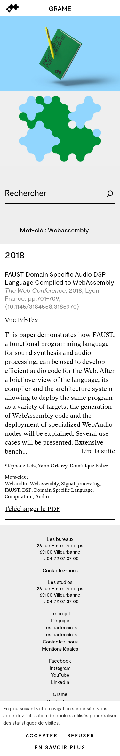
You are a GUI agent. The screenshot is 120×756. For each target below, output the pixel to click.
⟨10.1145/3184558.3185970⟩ (42, 306)
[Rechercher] (110, 193)
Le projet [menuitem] (60, 613)
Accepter (42, 735)
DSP (26, 490)
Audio (42, 497)
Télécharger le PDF (32, 509)
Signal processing (80, 484)
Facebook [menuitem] (60, 661)
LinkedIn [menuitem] (60, 682)
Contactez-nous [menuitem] (60, 570)
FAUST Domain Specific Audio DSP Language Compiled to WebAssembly (59, 278)
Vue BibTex (21, 320)
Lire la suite (98, 451)
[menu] (12, 8)
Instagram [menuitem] (60, 668)
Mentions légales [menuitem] (60, 648)
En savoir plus (60, 747)
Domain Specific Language (63, 490)
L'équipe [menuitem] (60, 620)
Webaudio (16, 484)
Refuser (80, 735)
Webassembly (44, 484)
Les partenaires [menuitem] (60, 627)
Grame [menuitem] (60, 694)
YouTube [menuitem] (60, 675)
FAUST (12, 490)
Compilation (19, 497)
